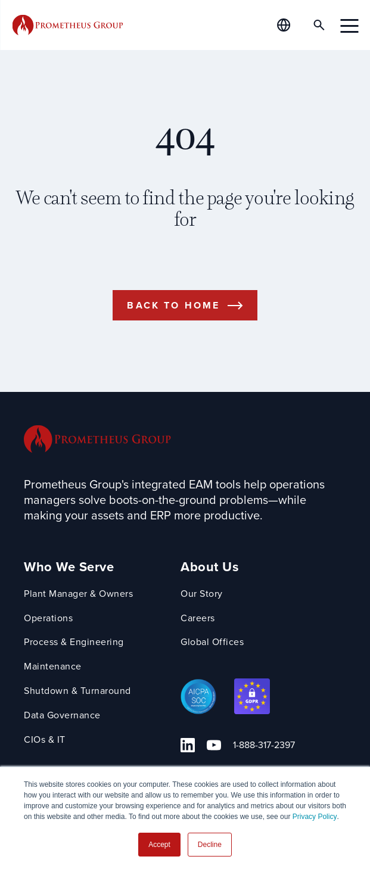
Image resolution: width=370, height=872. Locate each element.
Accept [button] (159, 844)
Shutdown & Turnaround (77, 691)
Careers (198, 618)
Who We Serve (69, 567)
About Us (210, 567)
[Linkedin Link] (188, 745)
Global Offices (212, 642)
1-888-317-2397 (264, 745)
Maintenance (53, 667)
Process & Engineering (74, 642)
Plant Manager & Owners (78, 594)
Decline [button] (210, 844)
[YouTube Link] (214, 745)
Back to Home (173, 305)
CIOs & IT (45, 740)
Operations (48, 618)
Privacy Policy (315, 816)
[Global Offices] (290, 25)
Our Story (202, 594)
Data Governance (62, 715)
